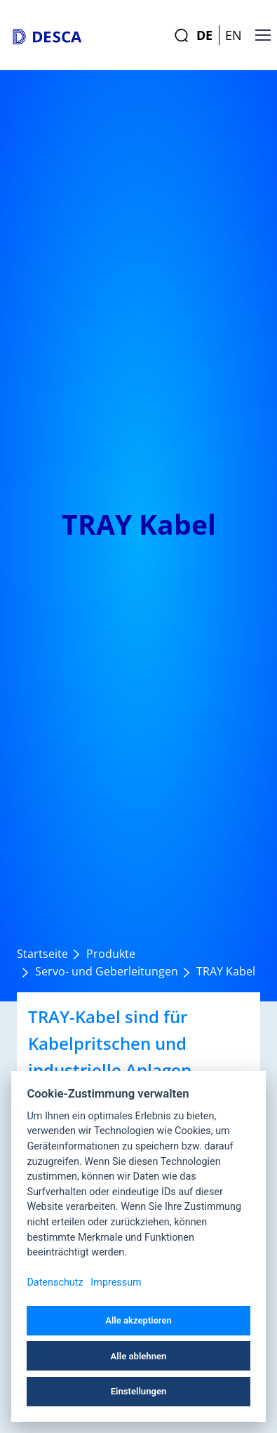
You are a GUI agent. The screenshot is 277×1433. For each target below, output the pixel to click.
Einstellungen (139, 1391)
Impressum (115, 1282)
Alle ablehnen (139, 1356)
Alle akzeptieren (138, 1320)
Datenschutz (55, 1282)
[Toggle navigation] (255, 35)
